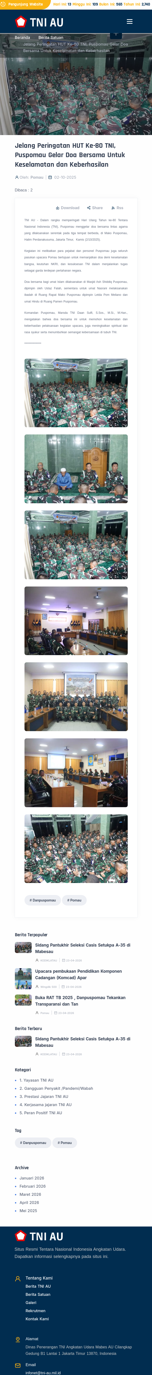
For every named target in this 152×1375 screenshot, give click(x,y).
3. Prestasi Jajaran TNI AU (44, 1096)
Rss (117, 208)
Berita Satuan (50, 37)
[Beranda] (39, 21)
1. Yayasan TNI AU (37, 1080)
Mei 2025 (28, 1210)
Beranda (22, 37)
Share (95, 208)
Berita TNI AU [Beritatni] (38, 1286)
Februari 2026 (33, 1186)
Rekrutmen (36, 1310)
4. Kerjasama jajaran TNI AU (46, 1104)
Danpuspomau (44, 900)
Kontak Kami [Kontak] (37, 1318)
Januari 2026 (32, 1178)
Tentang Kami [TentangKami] (39, 1278)
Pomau (75, 900)
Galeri (31, 1302)
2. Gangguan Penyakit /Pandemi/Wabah (56, 1088)
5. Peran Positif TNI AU (41, 1112)
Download (67, 208)
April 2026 (29, 1202)
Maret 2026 (30, 1194)
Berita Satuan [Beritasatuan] (38, 1294)
